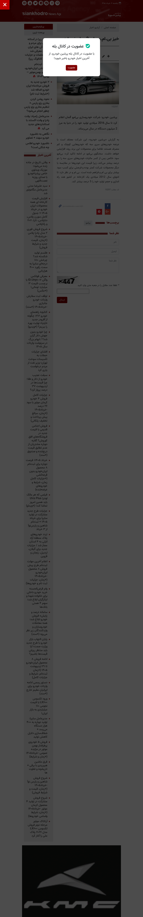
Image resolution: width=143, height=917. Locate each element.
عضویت (71, 68)
